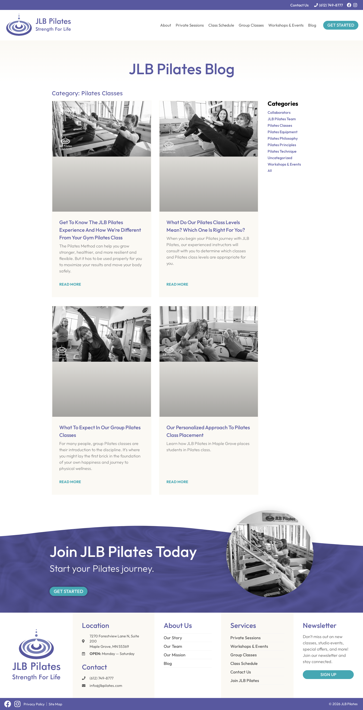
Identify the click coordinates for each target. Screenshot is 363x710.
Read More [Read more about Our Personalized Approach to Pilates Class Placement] (177, 481)
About (165, 25)
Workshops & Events (286, 25)
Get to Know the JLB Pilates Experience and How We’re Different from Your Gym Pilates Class (100, 230)
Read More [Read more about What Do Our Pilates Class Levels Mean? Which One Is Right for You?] (177, 284)
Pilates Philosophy (283, 138)
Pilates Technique (282, 151)
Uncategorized (280, 157)
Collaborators (279, 112)
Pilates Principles (282, 144)
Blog (312, 25)
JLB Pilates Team (282, 119)
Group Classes (251, 25)
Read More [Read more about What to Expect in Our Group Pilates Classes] (70, 481)
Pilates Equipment (282, 132)
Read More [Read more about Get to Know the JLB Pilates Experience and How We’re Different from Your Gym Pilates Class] (70, 284)
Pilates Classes (280, 125)
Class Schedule (221, 25)
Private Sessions (190, 25)
